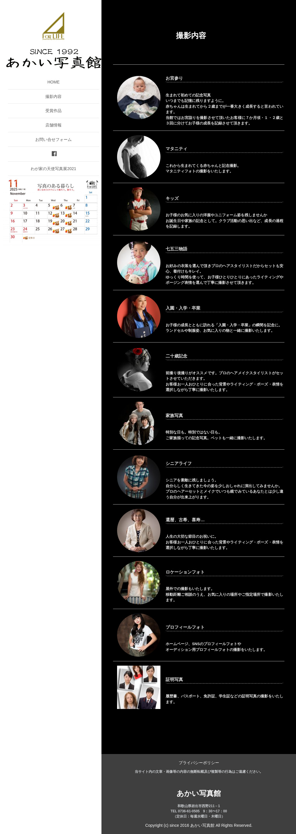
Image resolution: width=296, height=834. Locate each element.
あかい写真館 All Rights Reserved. (221, 825)
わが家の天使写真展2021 (53, 168)
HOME (53, 82)
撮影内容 (53, 96)
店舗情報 (53, 125)
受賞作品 (53, 110)
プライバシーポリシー (199, 762)
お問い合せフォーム (53, 139)
